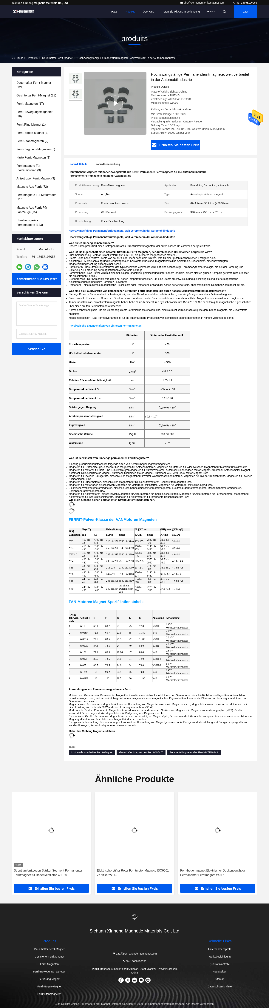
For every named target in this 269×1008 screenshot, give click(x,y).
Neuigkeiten (220, 971)
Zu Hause (17, 57)
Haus (114, 11)
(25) (36, 95)
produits (33, 57)
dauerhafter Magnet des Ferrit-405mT (141, 752)
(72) (32, 186)
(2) (32, 141)
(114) (36, 197)
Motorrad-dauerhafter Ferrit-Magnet (91, 752)
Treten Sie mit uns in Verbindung (180, 11)
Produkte (130, 11)
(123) (29, 222)
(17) (30, 103)
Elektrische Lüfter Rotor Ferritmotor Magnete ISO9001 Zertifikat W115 (133, 873)
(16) (34, 114)
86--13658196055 (245, 2)
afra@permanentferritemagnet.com (202, 2)
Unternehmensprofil (219, 949)
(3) (32, 132)
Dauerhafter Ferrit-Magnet (57, 57)
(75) (31, 210)
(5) (35, 149)
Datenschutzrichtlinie (220, 986)
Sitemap (219, 979)
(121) (33, 85)
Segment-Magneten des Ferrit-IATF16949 (194, 752)
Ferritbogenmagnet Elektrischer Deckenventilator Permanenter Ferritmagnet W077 (212, 873)
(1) (31, 124)
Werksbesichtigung (220, 956)
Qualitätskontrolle (220, 964)
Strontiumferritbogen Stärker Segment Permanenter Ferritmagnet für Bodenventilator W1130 (48, 873)
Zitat (245, 11)
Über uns (148, 11)
